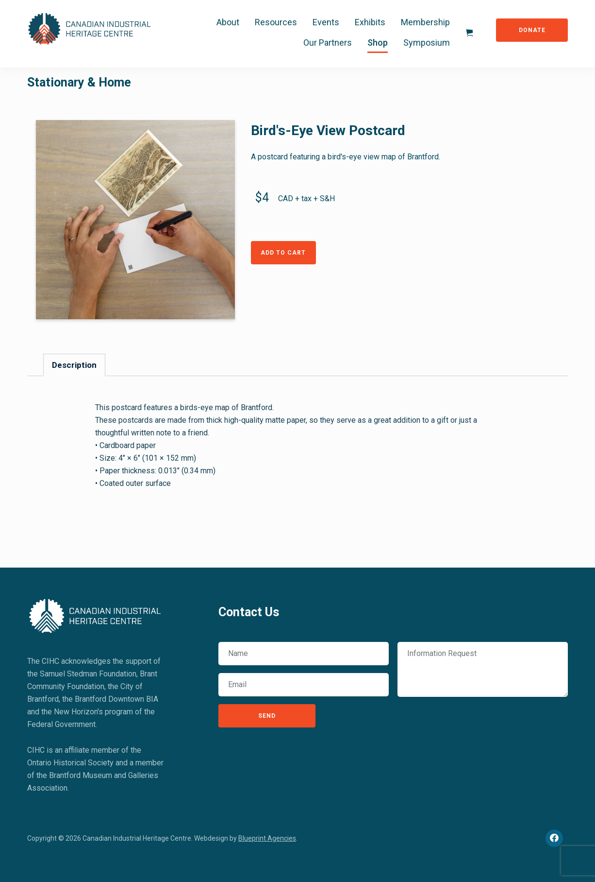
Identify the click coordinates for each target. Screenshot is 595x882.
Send (267, 715)
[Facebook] (554, 838)
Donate (532, 30)
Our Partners (327, 42)
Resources (276, 22)
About (227, 22)
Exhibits (370, 22)
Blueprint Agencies (267, 838)
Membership (425, 22)
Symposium (426, 42)
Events (326, 22)
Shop (377, 42)
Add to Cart (283, 252)
